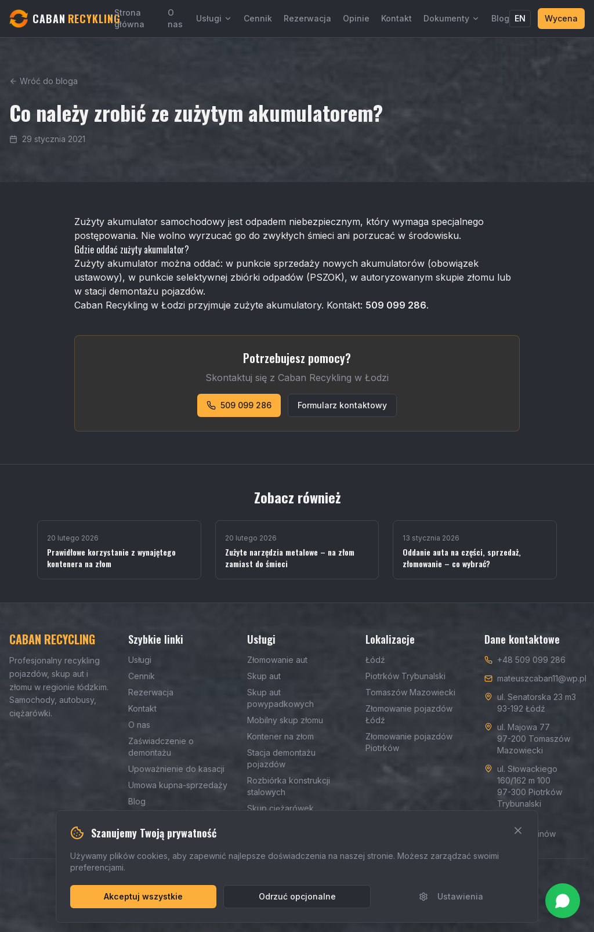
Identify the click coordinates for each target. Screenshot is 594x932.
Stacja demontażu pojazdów (281, 758)
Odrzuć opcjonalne (297, 896)
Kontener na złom (280, 736)
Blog (500, 18)
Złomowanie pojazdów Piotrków (408, 742)
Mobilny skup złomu (285, 720)
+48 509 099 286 (531, 660)
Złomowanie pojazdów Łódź (408, 714)
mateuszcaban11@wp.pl (541, 678)
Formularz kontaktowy (342, 405)
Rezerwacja (307, 18)
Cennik (258, 18)
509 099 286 (239, 405)
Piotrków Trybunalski (405, 676)
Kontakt (396, 18)
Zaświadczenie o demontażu (161, 746)
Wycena (561, 18)
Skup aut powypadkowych (280, 698)
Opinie (356, 18)
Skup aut (264, 676)
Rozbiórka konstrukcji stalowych (288, 786)
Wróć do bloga (43, 81)
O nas (175, 18)
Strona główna (129, 18)
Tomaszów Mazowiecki (410, 692)
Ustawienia (451, 896)
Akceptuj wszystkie (143, 896)
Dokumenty (451, 18)
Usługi (214, 18)
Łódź (375, 660)
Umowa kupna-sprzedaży (177, 785)
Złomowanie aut (277, 660)
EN (520, 18)
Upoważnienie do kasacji (176, 769)
